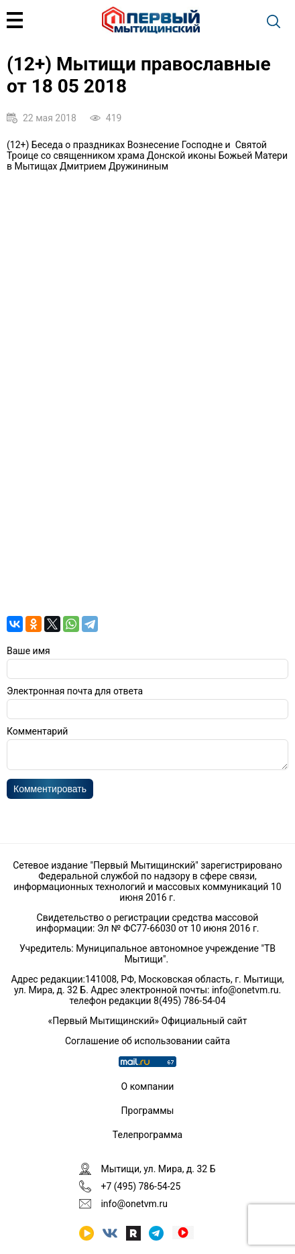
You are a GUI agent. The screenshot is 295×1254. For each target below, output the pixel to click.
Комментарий (37, 731)
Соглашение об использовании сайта (147, 1041)
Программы (147, 1110)
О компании (147, 1086)
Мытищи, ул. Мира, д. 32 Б (158, 1169)
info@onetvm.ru (245, 990)
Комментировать (49, 793)
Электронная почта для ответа (75, 691)
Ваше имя (28, 650)
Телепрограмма (147, 1134)
